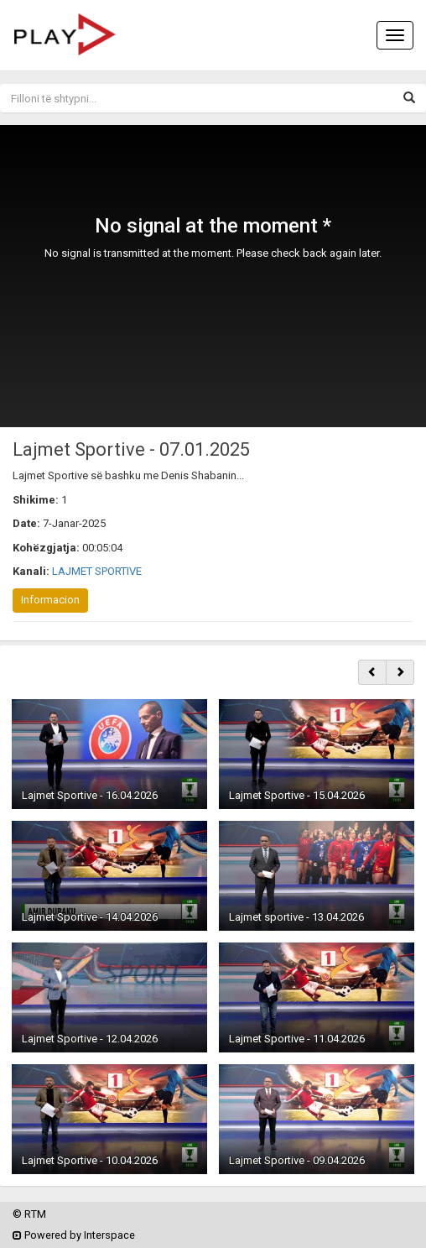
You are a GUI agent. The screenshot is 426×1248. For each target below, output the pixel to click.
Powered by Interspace (74, 1235)
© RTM (29, 1214)
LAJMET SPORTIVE (97, 571)
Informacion (50, 599)
